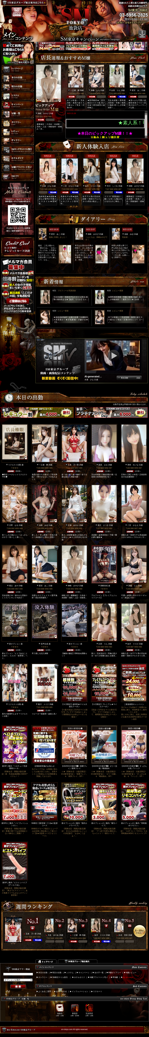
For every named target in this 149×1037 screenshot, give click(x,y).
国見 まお (103, 465)
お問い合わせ (61, 991)
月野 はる (13, 525)
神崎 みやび (43, 113)
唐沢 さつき (103, 525)
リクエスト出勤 (14, 465)
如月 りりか (90, 186)
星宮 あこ (136, 90)
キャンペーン (83, 973)
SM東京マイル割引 (60, 977)
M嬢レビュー (131, 973)
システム (70, 973)
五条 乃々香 (73, 465)
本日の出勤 (42, 973)
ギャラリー (42, 977)
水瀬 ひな (46, 186)
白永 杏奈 (123, 935)
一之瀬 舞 (74, 90)
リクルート (97, 991)
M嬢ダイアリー (114, 973)
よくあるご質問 (44, 991)
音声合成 (44, 644)
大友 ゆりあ (53, 935)
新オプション (14, 644)
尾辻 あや (13, 586)
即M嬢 (115, 977)
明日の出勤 (56, 973)
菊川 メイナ (43, 704)
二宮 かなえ (68, 186)
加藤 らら (95, 90)
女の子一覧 (99, 973)
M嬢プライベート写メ (99, 977)
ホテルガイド (79, 977)
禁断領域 (104, 586)
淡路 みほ (128, 234)
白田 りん (115, 90)
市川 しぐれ (112, 186)
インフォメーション (80, 991)
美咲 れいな (132, 465)
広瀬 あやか (73, 525)
